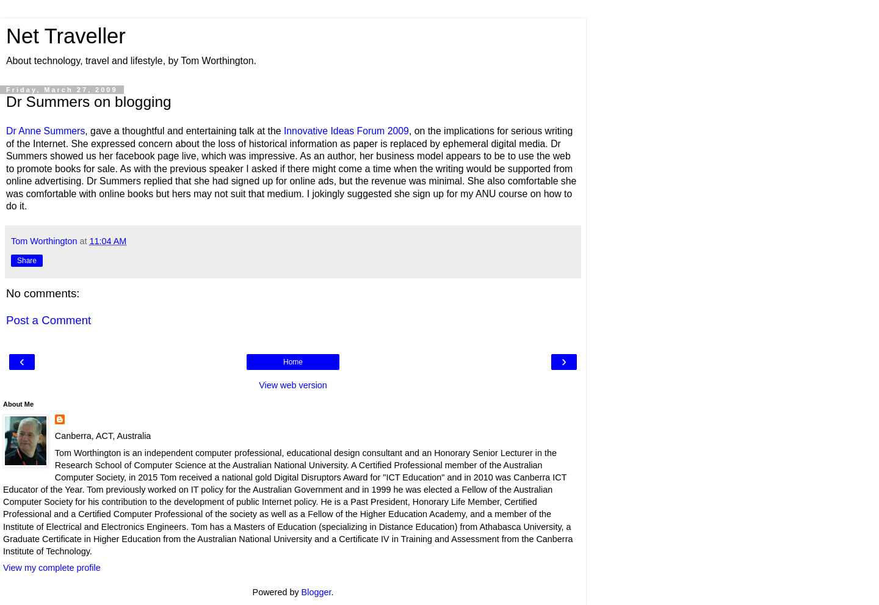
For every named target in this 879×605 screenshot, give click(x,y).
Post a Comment (48, 320)
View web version (293, 385)
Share (27, 260)
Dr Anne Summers (45, 131)
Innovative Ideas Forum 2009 (346, 131)
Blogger (316, 592)
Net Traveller (66, 36)
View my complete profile (52, 568)
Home (293, 362)
